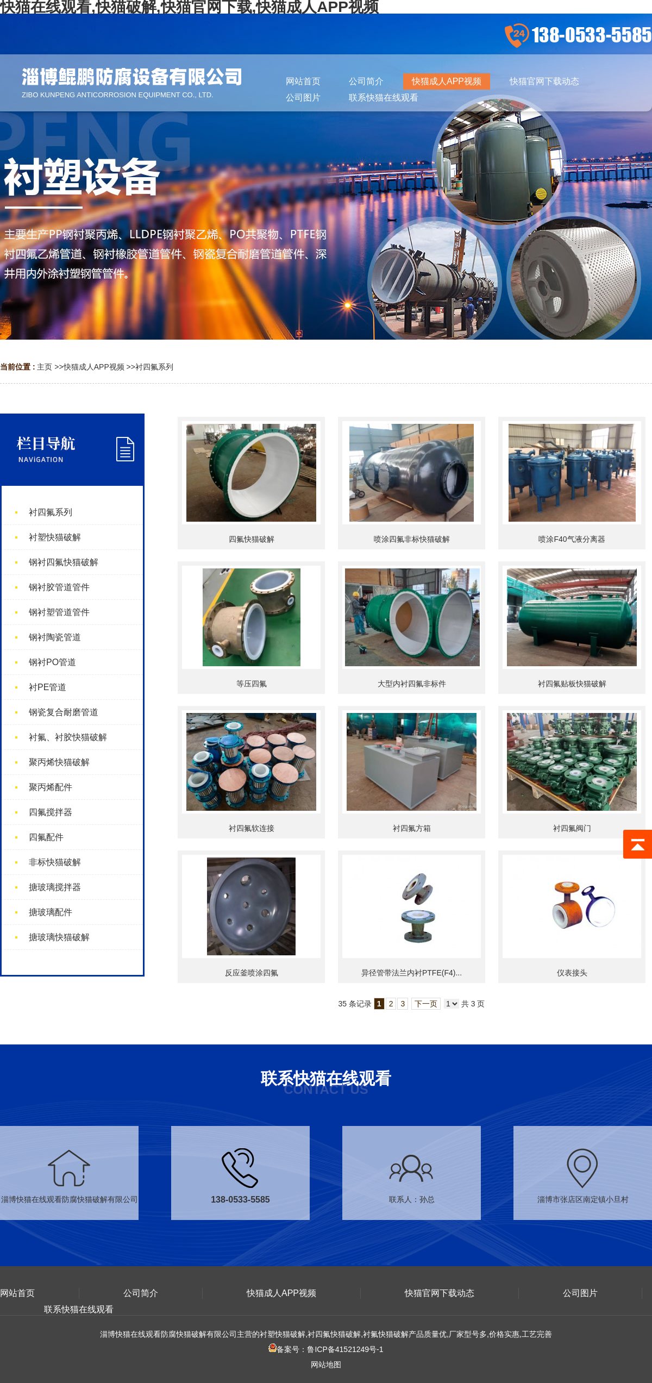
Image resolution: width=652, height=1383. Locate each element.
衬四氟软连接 (251, 828)
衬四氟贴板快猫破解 (572, 683)
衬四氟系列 (154, 366)
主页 (44, 366)
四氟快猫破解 (251, 539)
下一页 (426, 1003)
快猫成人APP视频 (94, 366)
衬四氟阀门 (572, 828)
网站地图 (326, 1364)
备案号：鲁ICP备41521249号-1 (325, 1349)
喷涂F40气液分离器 (571, 539)
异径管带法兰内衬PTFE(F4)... (411, 972)
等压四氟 (251, 683)
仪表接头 (572, 972)
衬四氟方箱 (412, 828)
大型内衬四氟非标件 (412, 683)
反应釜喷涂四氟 (251, 972)
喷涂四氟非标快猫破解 (412, 539)
